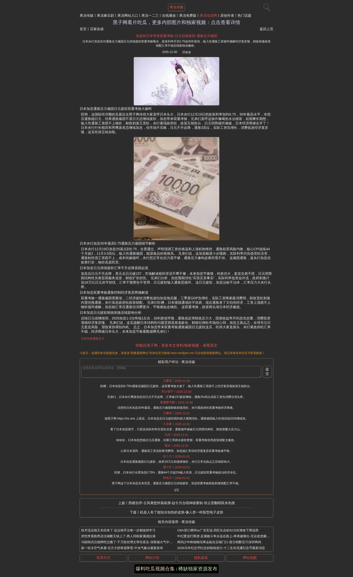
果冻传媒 (86, 15)
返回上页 (266, 29)
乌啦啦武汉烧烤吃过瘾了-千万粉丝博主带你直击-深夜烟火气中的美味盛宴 (133, 542)
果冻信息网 (208, 15)
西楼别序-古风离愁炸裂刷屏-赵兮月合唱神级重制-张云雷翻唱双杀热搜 (181, 503)
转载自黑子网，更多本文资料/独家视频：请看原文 (176, 345)
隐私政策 (201, 558)
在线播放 (169, 15)
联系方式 (103, 558)
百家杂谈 (97, 29)
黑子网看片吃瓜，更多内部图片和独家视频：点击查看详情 (176, 22)
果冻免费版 (187, 15)
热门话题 (244, 15)
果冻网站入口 (127, 15)
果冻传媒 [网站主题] (176, 7)
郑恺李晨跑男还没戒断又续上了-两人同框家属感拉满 (118, 536)
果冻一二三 (150, 15)
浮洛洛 (186, 52)
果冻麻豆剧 (105, 15)
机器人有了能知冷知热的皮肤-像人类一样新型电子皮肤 (182, 512)
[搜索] (266, 6)
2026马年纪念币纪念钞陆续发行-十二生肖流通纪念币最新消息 (221, 548)
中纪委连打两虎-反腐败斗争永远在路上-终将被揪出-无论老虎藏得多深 (226, 536)
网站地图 (250, 558)
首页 (83, 29)
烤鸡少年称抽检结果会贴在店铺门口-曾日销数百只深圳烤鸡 (219, 542)
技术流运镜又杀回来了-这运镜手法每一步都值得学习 (118, 530)
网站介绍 (152, 558)
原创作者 (227, 15)
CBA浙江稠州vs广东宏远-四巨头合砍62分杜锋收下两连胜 (218, 530)
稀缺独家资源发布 (197, 568)
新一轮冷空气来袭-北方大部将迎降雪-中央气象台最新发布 (122, 548)
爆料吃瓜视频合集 (155, 568)
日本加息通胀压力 (92, 338)
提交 (267, 371)
